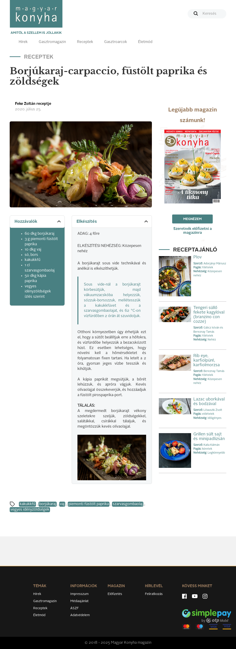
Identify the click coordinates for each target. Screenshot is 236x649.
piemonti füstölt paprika (88, 504)
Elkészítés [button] (113, 221)
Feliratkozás (154, 594)
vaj (62, 504)
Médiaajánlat (79, 601)
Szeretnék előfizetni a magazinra (192, 231)
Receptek (85, 42)
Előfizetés (115, 594)
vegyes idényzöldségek (29, 510)
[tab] (37, 222)
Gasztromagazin (52, 42)
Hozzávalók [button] (38, 221)
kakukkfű (27, 504)
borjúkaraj (47, 504)
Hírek (23, 42)
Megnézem (192, 219)
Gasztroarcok (115, 42)
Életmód (145, 42)
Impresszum (79, 594)
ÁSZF (74, 608)
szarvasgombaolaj (128, 504)
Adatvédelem (80, 615)
